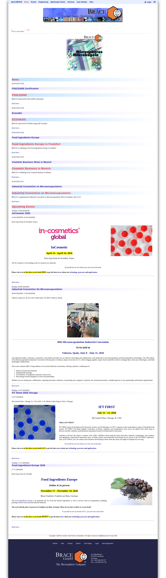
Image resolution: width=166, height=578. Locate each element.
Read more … (16, 103)
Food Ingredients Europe (59, 479)
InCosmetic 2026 (21, 213)
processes (81, 272)
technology (73, 272)
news (60, 272)
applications (92, 272)
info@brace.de (103, 536)
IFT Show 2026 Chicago (25, 393)
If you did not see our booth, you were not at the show (83, 444)
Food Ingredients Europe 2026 (28, 465)
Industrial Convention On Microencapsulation (37, 289)
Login (149, 2)
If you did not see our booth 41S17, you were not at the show (83, 511)
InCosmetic (59, 247)
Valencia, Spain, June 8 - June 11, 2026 (83, 353)
